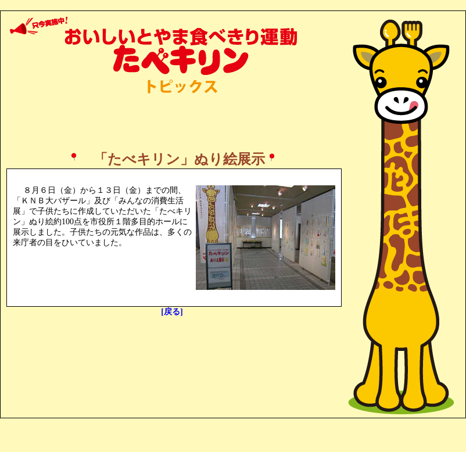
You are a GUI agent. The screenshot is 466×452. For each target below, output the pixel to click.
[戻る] (171, 311)
